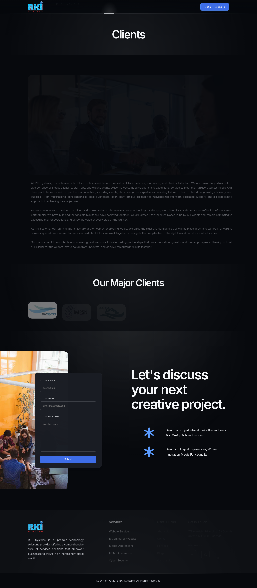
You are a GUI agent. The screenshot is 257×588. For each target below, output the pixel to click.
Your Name (42, 380)
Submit (63, 459)
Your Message (44, 416)
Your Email (42, 398)
